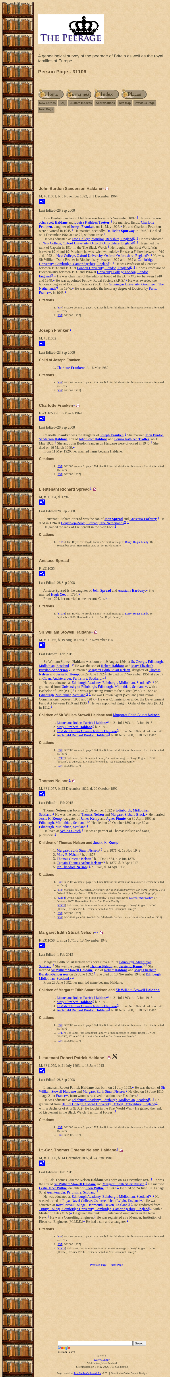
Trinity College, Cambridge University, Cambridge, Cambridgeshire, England (94, 1209)
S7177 (61, 758)
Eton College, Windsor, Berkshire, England (102, 239)
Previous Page (145, 103)
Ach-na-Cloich (70, 831)
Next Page (46, 109)
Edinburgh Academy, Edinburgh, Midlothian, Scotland (110, 682)
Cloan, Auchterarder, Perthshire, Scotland (71, 678)
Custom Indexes (81, 103)
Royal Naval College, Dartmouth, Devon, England (91, 1205)
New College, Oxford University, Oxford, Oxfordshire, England (87, 243)
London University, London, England (103, 268)
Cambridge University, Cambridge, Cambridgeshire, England (96, 262)
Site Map (125, 103)
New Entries (47, 103)
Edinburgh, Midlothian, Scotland (62, 695)
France (61, 1096)
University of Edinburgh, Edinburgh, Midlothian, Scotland (103, 686)
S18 (60, 889)
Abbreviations (105, 103)
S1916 (61, 542)
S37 (60, 307)
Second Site (95, 1373)
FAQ (63, 103)
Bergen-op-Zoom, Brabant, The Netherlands (92, 523)
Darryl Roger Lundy (136, 542)
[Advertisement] (102, 151)
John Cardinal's (81, 1373)
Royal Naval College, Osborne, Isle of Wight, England (100, 1201)
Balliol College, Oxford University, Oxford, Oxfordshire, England (108, 1104)
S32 (60, 917)
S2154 (61, 897)
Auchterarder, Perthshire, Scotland (71, 1192)
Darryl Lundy (102, 1359)
